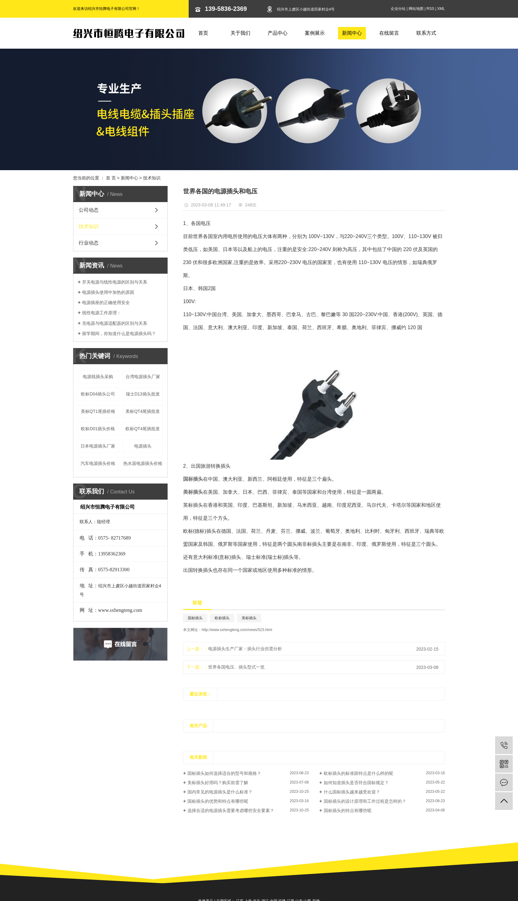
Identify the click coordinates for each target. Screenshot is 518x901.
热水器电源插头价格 (142, 463)
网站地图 (416, 9)
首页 (203, 33)
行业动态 (89, 242)
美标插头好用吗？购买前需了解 (217, 782)
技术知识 (151, 177)
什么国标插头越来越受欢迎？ (352, 791)
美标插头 (249, 618)
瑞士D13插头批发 (143, 393)
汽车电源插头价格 (98, 463)
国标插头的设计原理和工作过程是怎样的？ (365, 801)
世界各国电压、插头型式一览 (236, 667)
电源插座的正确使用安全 (106, 302)
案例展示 (315, 33)
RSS (430, 9)
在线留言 (389, 33)
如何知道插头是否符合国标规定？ (356, 782)
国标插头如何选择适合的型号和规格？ (224, 773)
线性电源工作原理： (101, 312)
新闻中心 (352, 33)
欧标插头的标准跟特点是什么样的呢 (358, 773)
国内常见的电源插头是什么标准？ (219, 791)
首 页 (111, 177)
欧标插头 (222, 618)
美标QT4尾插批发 (142, 411)
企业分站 (398, 9)
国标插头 (195, 618)
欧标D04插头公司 (98, 393)
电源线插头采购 (98, 376)
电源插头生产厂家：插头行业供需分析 (245, 648)
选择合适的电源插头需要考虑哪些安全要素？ (230, 810)
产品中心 (278, 33)
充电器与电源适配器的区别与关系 (114, 323)
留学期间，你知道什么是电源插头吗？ (119, 333)
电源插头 (142, 446)
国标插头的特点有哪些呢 (347, 810)
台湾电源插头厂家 (142, 376)
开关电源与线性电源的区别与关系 (114, 282)
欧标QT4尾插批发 (142, 428)
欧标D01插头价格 (98, 428)
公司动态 (89, 210)
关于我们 (240, 33)
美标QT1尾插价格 (98, 411)
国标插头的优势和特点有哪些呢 (217, 801)
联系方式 (426, 33)
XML (441, 9)
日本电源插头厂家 (98, 446)
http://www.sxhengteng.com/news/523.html (237, 630)
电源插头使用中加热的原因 (108, 292)
